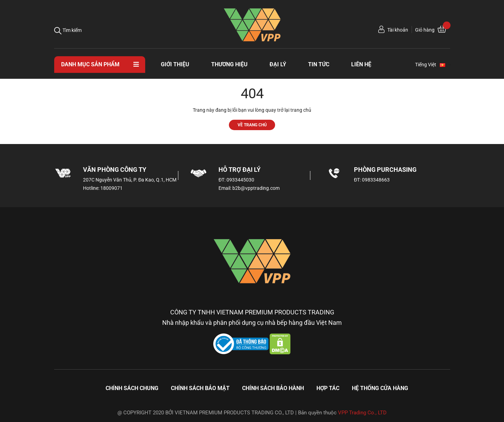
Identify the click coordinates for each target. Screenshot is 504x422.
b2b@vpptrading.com (256, 188)
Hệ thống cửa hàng (380, 388)
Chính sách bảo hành (273, 388)
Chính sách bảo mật (200, 388)
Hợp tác (327, 388)
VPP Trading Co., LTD (362, 413)
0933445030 (240, 180)
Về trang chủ (252, 124)
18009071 (111, 188)
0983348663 (376, 180)
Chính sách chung (132, 388)
